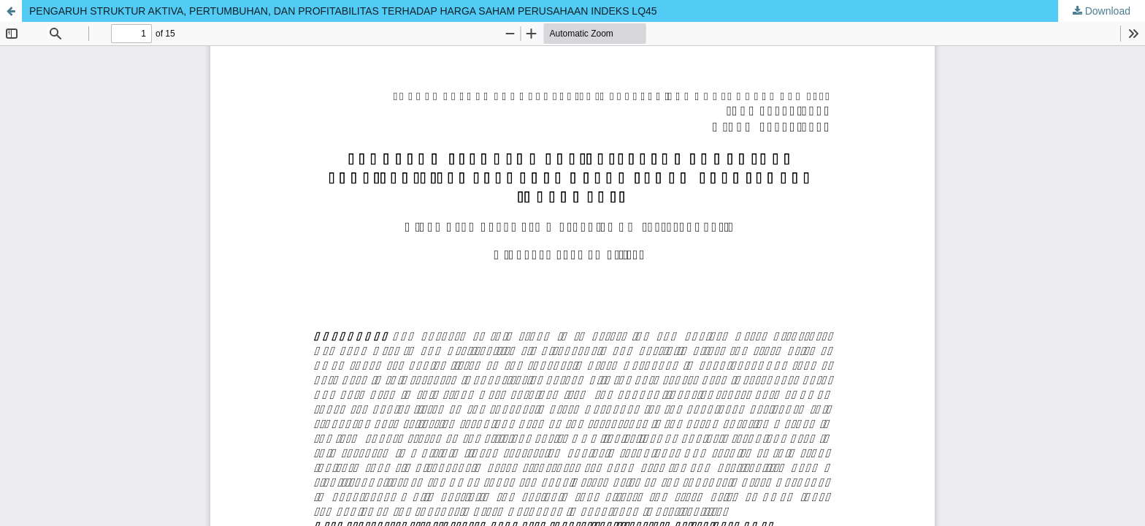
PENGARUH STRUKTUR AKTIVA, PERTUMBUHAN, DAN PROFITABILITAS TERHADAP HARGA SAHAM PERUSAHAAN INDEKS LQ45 (343, 11)
